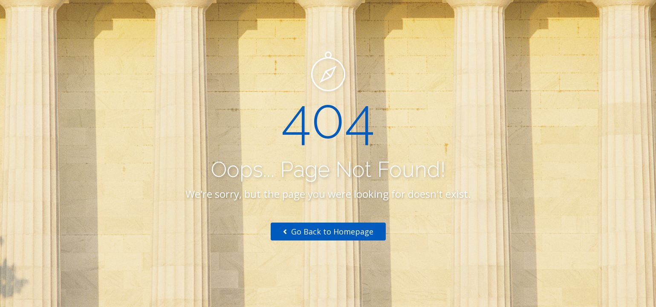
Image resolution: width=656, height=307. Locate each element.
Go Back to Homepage (328, 231)
